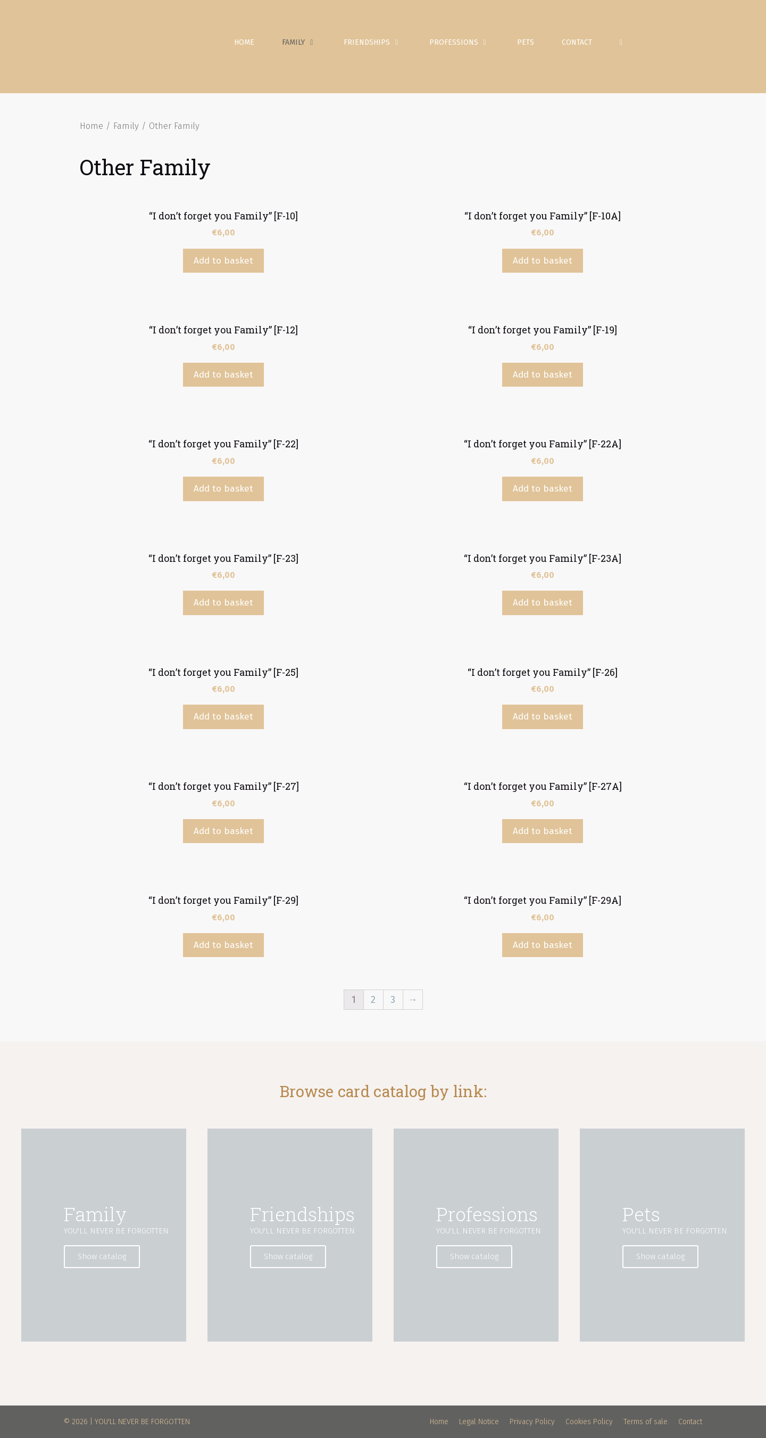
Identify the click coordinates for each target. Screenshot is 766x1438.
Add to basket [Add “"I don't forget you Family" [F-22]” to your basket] (223, 488)
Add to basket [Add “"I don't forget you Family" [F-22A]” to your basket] (542, 488)
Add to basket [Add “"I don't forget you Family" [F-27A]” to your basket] (542, 831)
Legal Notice (479, 1421)
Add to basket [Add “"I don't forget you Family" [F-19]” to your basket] (542, 374)
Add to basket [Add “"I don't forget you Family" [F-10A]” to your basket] (542, 260)
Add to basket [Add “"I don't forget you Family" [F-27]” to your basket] (223, 831)
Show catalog (102, 1256)
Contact (577, 42)
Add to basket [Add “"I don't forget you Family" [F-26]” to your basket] (542, 716)
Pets (525, 42)
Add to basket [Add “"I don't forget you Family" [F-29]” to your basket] (223, 945)
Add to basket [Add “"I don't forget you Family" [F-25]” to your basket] (223, 716)
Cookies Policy (589, 1421)
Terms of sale (645, 1421)
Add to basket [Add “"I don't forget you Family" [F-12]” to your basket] (223, 374)
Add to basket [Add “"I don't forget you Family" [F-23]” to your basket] (223, 602)
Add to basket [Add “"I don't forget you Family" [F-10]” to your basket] (223, 260)
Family (306, 43)
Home (244, 42)
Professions (466, 43)
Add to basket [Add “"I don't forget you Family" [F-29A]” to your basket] (542, 945)
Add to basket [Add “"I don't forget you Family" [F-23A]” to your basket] (542, 602)
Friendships (379, 43)
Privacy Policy (532, 1421)
